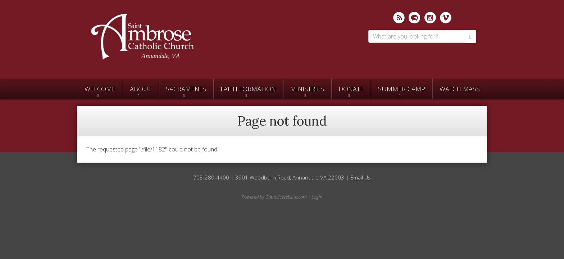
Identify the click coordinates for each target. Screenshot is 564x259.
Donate (351, 89)
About (140, 89)
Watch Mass (460, 89)
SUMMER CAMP (401, 89)
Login (316, 197)
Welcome (100, 89)
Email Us (360, 177)
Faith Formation (248, 89)
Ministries (307, 89)
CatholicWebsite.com (286, 197)
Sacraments (186, 89)
